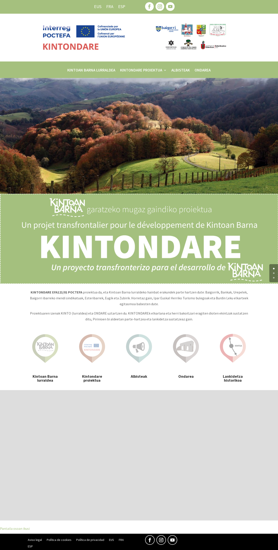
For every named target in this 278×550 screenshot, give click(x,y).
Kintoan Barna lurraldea (91, 71)
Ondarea (203, 71)
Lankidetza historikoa (233, 378)
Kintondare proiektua (141, 71)
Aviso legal (35, 540)
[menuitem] (97, 7)
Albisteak (180, 71)
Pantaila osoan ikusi (15, 528)
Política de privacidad (90, 540)
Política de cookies (59, 540)
